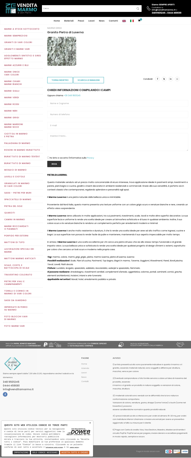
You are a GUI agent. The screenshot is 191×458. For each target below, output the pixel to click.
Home (57, 20)
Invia (54, 164)
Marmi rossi (11, 104)
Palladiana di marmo (17, 143)
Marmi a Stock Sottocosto (22, 29)
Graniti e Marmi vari (17, 49)
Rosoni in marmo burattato (22, 150)
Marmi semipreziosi (15, 36)
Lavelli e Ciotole (14, 176)
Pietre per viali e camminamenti (14, 283)
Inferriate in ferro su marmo (16, 309)
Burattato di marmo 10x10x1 (22, 156)
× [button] (90, 423)
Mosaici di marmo (15, 170)
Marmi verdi (11, 97)
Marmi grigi (11, 117)
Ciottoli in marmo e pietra (16, 135)
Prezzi (81, 20)
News (102, 20)
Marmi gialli (11, 91)
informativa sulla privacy (54, 447)
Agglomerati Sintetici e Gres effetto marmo (22, 57)
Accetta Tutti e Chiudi (74, 452)
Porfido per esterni (16, 236)
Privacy (90, 158)
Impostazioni (21, 452)
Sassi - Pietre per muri (17, 193)
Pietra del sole (13, 206)
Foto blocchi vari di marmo (16, 318)
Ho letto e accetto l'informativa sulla (72, 158)
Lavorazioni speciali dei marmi (19, 251)
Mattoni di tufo (14, 242)
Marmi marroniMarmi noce (13, 126)
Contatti (113, 20)
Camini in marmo (14, 219)
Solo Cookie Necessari (45, 452)
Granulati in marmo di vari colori (17, 185)
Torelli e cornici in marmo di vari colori (17, 292)
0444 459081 (174, 12)
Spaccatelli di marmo (17, 199)
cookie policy (74, 447)
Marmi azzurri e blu (16, 65)
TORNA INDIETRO (60, 80)
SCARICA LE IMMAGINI (89, 80)
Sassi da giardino (15, 300)
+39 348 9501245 (71, 95)
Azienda (85, 368)
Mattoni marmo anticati (20, 258)
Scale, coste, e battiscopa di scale (16, 267)
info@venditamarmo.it (18, 389)
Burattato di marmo (17, 163)
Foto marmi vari (14, 326)
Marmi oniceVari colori (12, 74)
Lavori (91, 20)
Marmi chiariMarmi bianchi (13, 83)
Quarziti (9, 213)
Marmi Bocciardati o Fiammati (16, 228)
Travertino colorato (18, 275)
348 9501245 (158, 12)
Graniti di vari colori (18, 42)
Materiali (69, 20)
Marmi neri (10, 111)
